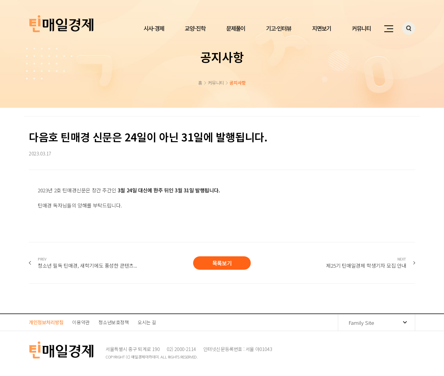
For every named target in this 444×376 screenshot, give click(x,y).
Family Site (361, 322)
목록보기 (222, 263)
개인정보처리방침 (46, 322)
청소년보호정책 (113, 322)
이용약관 (80, 322)
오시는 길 (147, 322)
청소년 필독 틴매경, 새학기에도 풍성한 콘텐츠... (87, 262)
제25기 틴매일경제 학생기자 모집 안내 (366, 262)
